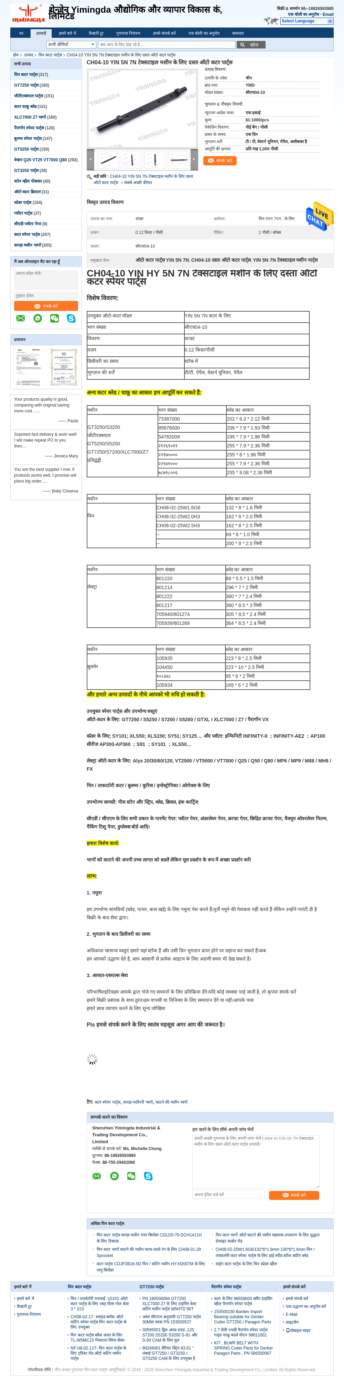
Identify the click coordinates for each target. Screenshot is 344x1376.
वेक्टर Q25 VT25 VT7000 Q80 (40, 160)
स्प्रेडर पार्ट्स (22, 202)
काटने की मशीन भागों (171, 1102)
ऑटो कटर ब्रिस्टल (27, 191)
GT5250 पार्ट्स (26, 149)
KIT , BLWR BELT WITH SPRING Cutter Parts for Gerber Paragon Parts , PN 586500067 (243, 1348)
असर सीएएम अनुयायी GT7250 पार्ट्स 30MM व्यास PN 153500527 (171, 1319)
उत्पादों (41, 33)
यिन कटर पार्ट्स (50, 55)
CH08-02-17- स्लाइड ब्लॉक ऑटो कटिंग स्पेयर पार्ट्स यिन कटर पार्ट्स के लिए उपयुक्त (99, 1322)
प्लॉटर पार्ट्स (23, 213)
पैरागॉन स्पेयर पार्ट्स (29, 128)
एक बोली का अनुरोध (303, 14)
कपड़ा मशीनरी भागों (138, 1102)
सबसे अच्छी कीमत (138, 182)
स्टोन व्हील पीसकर (28, 181)
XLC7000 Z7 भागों (30, 117)
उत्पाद (28, 55)
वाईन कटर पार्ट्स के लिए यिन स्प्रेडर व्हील (246, 1263)
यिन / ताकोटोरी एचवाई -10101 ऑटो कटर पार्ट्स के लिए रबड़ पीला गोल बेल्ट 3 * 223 (100, 1303)
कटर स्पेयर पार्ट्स (27, 234)
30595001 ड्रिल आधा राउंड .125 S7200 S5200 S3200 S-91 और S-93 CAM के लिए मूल (169, 1335)
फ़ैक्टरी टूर (96, 33)
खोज (254, 44)
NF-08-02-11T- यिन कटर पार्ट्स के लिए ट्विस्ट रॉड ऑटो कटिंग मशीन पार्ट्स (98, 1353)
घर (21, 33)
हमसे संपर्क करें (164, 33)
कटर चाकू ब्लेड (25, 106)
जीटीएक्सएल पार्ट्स (28, 96)
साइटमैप (292, 1322)
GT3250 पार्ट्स (26, 170)
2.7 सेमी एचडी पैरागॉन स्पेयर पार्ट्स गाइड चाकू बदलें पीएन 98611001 (240, 1332)
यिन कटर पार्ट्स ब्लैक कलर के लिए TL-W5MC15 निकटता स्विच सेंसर (98, 1338)
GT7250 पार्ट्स (26, 85)
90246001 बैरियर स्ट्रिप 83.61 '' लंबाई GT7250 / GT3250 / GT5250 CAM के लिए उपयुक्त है (168, 1353)
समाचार (238, 33)
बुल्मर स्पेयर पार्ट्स (28, 138)
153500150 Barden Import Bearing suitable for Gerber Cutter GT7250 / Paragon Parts (242, 1316)
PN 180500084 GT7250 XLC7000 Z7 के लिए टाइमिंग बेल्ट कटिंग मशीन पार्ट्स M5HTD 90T (169, 1303)
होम (16, 55)
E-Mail (292, 1314)
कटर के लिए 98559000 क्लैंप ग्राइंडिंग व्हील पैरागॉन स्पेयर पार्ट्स (243, 1301)
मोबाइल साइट (298, 1330)
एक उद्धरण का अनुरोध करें (306, 1306)
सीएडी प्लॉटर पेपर (27, 223)
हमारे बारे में (67, 33)
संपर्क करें (46, 306)
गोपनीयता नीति (39, 1369)
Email (328, 14)
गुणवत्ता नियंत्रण (128, 33)
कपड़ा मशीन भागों (27, 245)
